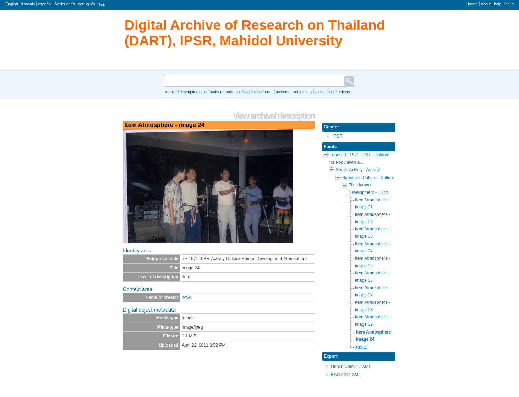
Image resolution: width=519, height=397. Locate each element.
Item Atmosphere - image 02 (372, 218)
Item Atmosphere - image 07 (372, 291)
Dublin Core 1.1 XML (351, 366)
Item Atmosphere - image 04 (372, 247)
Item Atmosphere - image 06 (372, 276)
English (11, 4)
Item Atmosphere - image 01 (372, 203)
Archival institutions (253, 92)
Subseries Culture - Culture (368, 177)
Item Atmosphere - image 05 (372, 262)
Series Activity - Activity (358, 169)
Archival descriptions (182, 92)
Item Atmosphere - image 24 (375, 336)
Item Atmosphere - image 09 (372, 320)
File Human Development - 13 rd (368, 189)
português (86, 4)
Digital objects (338, 92)
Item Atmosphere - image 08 (372, 306)
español (44, 4)
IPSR (187, 297)
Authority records (218, 92)
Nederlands (65, 4)
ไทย (101, 5)
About (486, 4)
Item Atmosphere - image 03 (372, 233)
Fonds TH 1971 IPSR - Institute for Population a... (359, 158)
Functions (281, 92)
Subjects (300, 92)
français (28, 4)
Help (497, 4)
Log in (509, 4)
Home (472, 4)
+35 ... (361, 347)
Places (317, 92)
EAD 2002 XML (346, 374)
